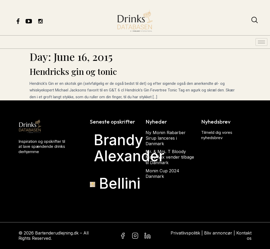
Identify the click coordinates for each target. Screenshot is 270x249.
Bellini (119, 183)
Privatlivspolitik (185, 233)
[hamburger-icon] (261, 42)
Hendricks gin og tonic (73, 71)
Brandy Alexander (129, 148)
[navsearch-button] (254, 21)
